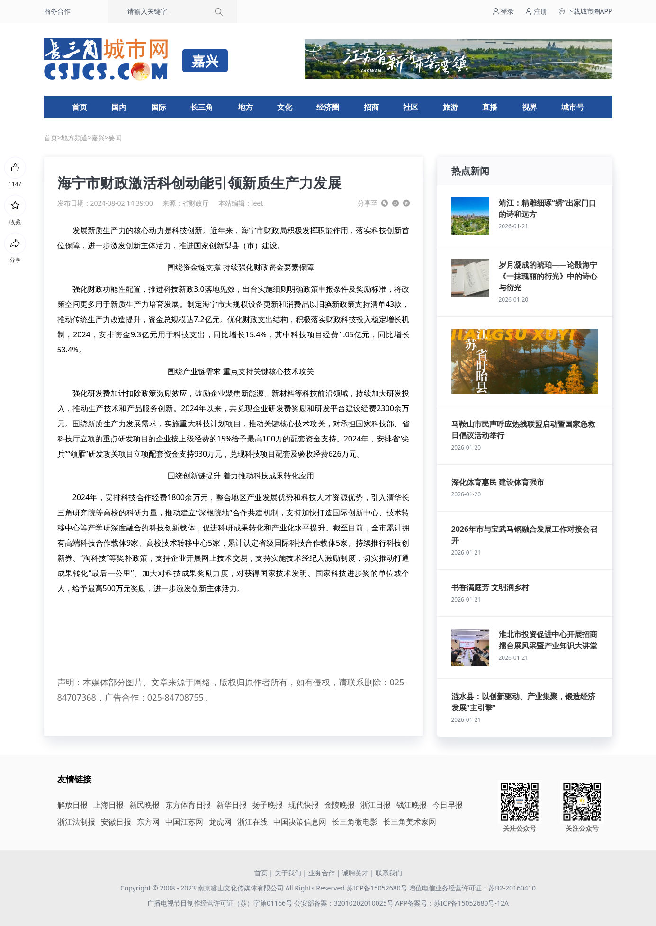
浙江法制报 (76, 822)
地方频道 (74, 137)
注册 (536, 11)
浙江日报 (375, 805)
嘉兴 (98, 137)
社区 (410, 107)
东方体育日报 (188, 805)
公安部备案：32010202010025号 (344, 903)
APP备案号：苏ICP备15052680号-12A (451, 903)
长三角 (201, 107)
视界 (529, 107)
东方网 (148, 822)
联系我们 (389, 872)
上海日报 (108, 805)
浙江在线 (252, 822)
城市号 (572, 107)
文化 (284, 107)
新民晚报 (144, 805)
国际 (158, 107)
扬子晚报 (267, 805)
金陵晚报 (339, 805)
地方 (245, 107)
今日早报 (447, 805)
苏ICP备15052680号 (377, 887)
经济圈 (327, 107)
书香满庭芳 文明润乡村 (490, 587)
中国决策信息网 (299, 822)
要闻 (115, 137)
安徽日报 (116, 822)
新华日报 (231, 805)
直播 (489, 107)
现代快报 (303, 805)
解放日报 (72, 805)
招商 (371, 107)
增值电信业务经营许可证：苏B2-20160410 (472, 887)
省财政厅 (195, 202)
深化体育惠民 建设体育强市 (497, 482)
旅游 (450, 107)
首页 (79, 107)
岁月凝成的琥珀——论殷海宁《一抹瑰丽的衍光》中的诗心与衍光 (548, 276)
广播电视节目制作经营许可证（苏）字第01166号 (220, 903)
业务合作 (321, 872)
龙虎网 (220, 822)
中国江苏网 (184, 822)
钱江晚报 (411, 805)
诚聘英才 (355, 872)
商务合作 (57, 11)
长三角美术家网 (409, 822)
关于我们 (288, 872)
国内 (118, 107)
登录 (503, 11)
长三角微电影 (354, 822)
